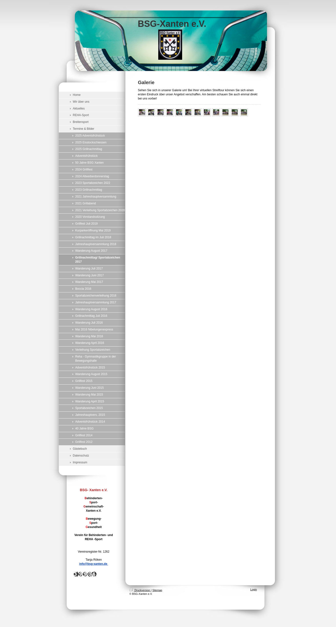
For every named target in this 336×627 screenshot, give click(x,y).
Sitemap (157, 590)
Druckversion (140, 590)
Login (253, 589)
